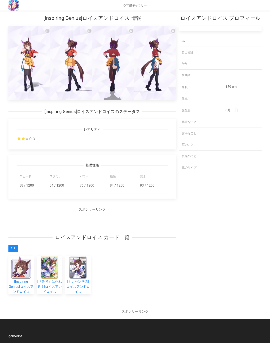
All (13, 248)
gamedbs (15, 336)
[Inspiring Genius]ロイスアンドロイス (21, 279)
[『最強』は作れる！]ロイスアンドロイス (49, 279)
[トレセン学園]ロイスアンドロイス (78, 279)
